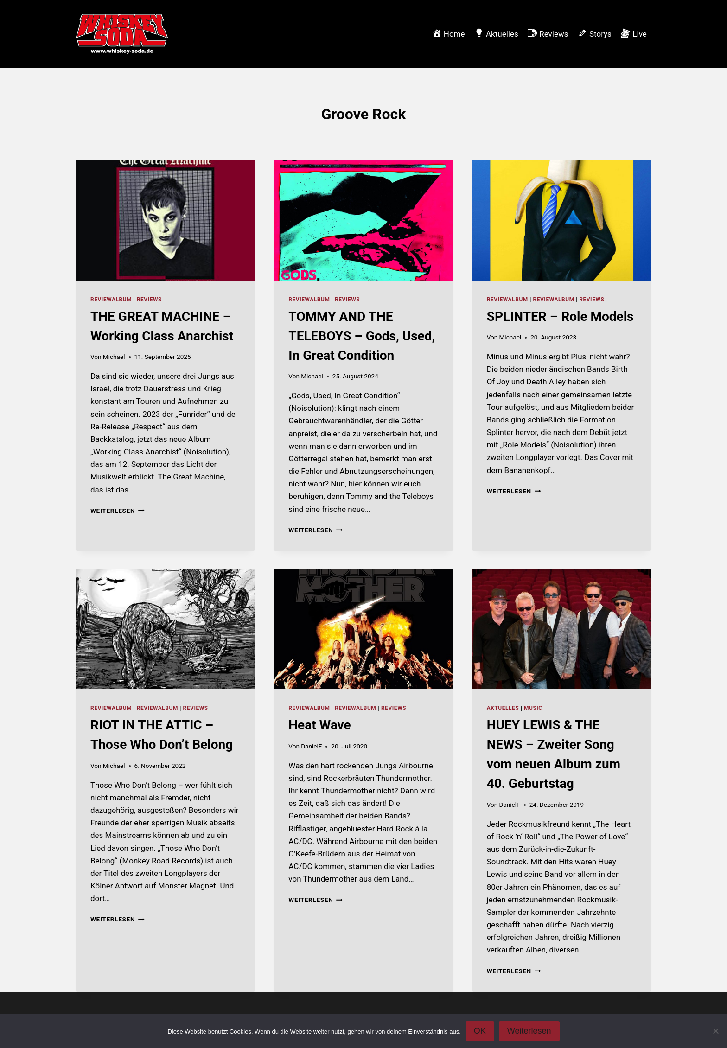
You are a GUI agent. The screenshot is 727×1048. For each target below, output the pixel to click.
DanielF (311, 746)
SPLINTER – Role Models (560, 316)
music (533, 708)
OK (480, 1030)
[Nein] (715, 1030)
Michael (114, 356)
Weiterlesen (117, 510)
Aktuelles (503, 708)
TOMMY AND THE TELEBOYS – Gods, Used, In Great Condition (361, 336)
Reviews (149, 299)
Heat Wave (319, 725)
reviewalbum (111, 299)
